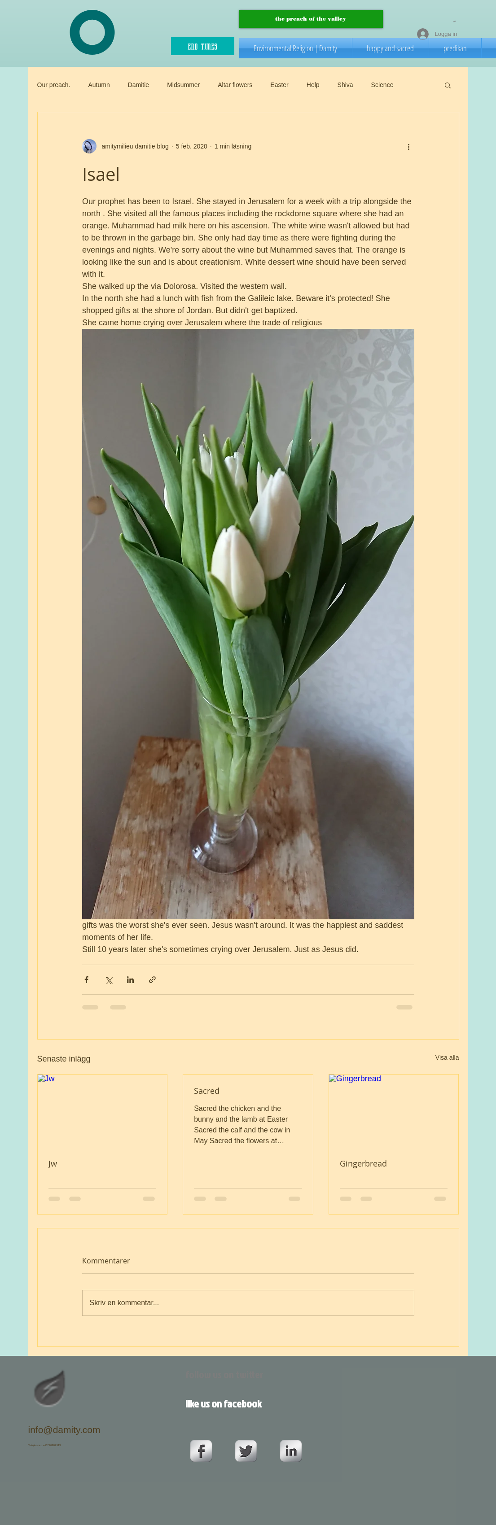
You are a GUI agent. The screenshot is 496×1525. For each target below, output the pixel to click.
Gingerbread (363, 1163)
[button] (454, 21)
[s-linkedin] (291, 1451)
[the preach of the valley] (311, 19)
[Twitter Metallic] (246, 1451)
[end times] (202, 46)
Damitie (138, 84)
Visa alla (447, 1057)
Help (313, 84)
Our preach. (53, 84)
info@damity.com (64, 1429)
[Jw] (102, 1111)
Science (382, 84)
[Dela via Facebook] (86, 979)
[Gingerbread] (394, 1111)
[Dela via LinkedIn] (130, 979)
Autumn (99, 84)
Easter (279, 84)
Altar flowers (235, 84)
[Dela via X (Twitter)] (108, 979)
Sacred (206, 1090)
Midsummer (183, 84)
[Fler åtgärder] (409, 146)
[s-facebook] (201, 1451)
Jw (52, 1163)
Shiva (345, 84)
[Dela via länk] (152, 979)
